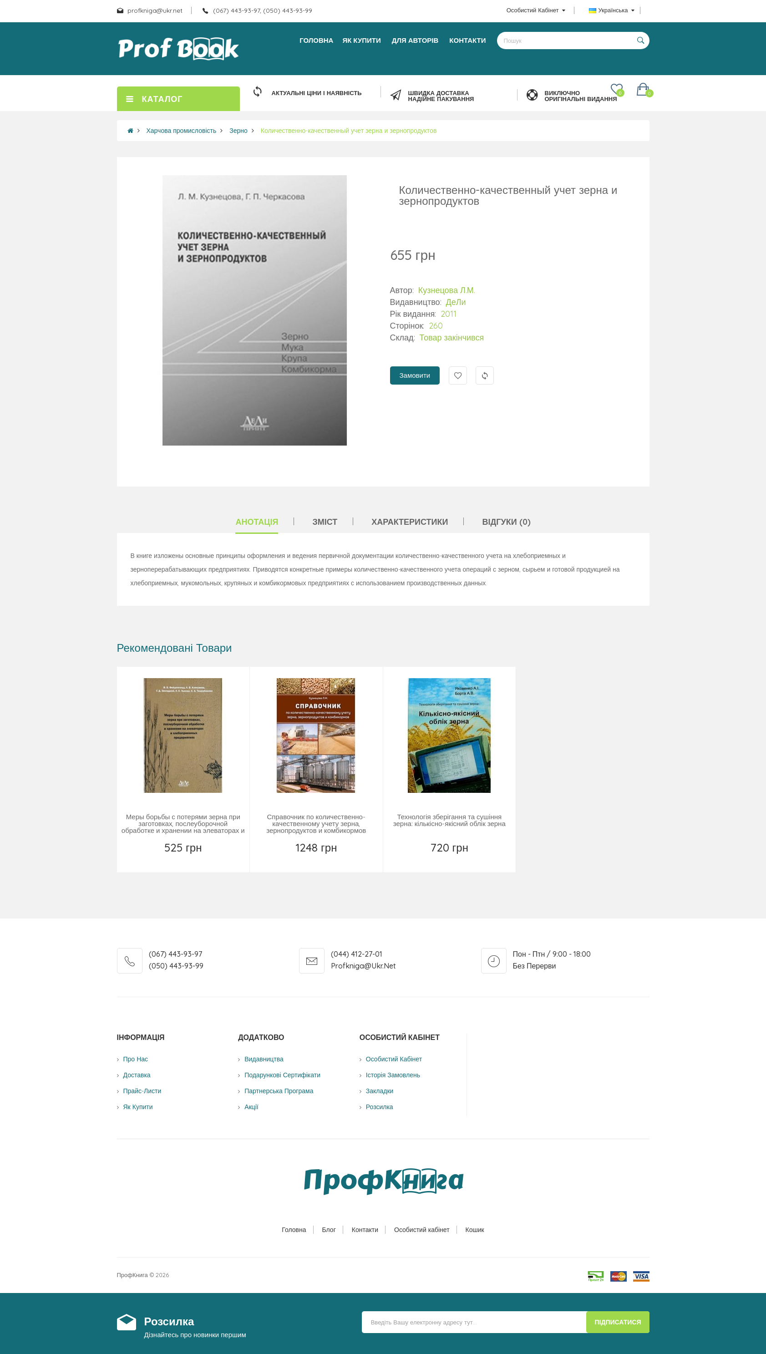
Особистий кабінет (422, 1230)
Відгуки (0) (506, 522)
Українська (611, 10)
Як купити (138, 1107)
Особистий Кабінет (394, 1059)
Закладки (380, 1091)
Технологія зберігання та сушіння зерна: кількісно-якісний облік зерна (449, 820)
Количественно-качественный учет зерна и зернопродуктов (349, 131)
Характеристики (409, 522)
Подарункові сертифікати (282, 1075)
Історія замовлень (393, 1075)
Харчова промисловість (182, 131)
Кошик (475, 1230)
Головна (294, 1230)
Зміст (324, 522)
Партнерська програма (278, 1091)
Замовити (415, 375)
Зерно (238, 131)
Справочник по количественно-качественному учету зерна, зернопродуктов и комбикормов (316, 823)
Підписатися (617, 1322)
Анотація (256, 522)
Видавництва (264, 1059)
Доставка (137, 1075)
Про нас (135, 1059)
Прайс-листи (142, 1091)
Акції (251, 1107)
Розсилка (379, 1107)
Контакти (365, 1230)
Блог (329, 1230)
